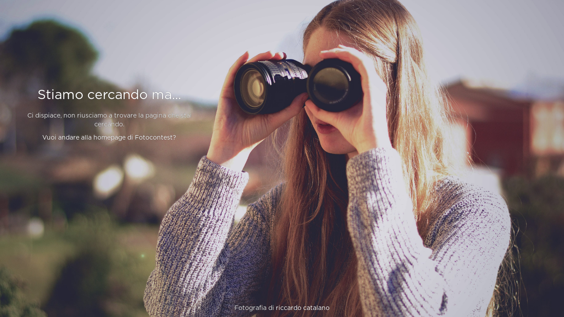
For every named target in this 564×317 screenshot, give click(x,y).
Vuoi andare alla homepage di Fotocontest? (109, 138)
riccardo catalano (303, 308)
